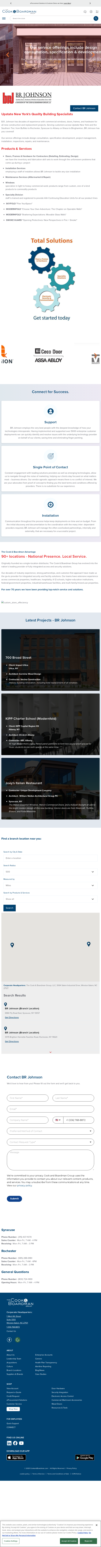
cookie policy (25, 1474)
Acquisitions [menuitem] (12, 1362)
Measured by (9, 879)
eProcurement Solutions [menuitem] (17, 1400)
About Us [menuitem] (11, 1354)
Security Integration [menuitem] (60, 1392)
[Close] (97, 1525)
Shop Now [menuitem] (13, 1409)
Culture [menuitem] (10, 1366)
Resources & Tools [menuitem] (60, 1407)
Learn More (67, 3)
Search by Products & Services (16, 892)
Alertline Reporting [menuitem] (43, 1366)
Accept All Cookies (69, 1541)
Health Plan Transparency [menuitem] (46, 1362)
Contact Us (11, 1331)
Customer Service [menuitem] (14, 1403)
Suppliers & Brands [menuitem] (15, 1374)
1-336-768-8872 (13, 1327)
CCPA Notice (76, 1474)
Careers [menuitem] (38, 1358)
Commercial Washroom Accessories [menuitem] (67, 1400)
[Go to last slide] (8, 54)
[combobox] (50, 1131)
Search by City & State (12, 851)
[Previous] (11, 3)
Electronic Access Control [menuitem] (62, 1396)
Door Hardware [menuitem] (58, 1388)
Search (9, 908)
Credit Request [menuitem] (13, 1396)
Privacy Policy (72, 1468)
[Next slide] (93, 54)
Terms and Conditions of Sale (58, 1474)
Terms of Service (38, 1474)
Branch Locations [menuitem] (14, 1370)
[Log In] (91, 11)
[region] (50, 1534)
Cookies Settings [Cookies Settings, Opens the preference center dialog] (10, 1541)
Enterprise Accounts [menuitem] (44, 1354)
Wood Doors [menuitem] (57, 1403)
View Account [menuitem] (12, 1388)
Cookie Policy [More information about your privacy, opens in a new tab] (82, 1532)
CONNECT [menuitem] (11, 1427)
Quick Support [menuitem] (13, 1423)
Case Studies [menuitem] (40, 1374)
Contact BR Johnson (84, 108)
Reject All (88, 1541)
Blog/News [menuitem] (39, 1370)
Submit (14, 1198)
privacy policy (24, 1185)
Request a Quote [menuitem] (14, 1392)
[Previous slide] (5, 355)
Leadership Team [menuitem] (14, 1358)
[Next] (90, 3)
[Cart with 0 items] (97, 11)
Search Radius (9, 865)
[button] (88, 944)
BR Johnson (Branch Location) (22, 1008)
